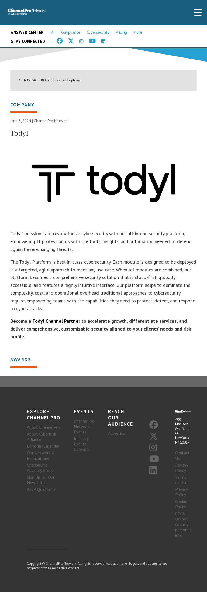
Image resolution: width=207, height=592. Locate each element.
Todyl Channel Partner (56, 321)
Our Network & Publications (41, 455)
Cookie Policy (181, 504)
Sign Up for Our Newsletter (40, 479)
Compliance (70, 32)
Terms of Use (181, 479)
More (137, 32)
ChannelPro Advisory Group (40, 467)
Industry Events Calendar (82, 444)
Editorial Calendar (43, 446)
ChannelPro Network (51, 120)
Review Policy (181, 467)
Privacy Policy (181, 491)
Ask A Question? (41, 489)
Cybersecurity (98, 32)
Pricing (121, 32)
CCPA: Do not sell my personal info (183, 524)
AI (53, 32)
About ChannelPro (43, 427)
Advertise (116, 433)
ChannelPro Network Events (84, 426)
